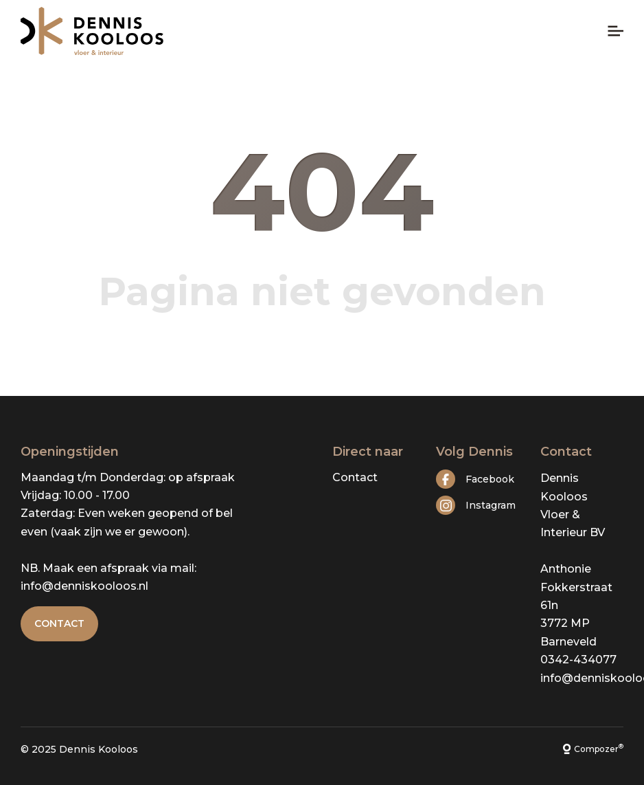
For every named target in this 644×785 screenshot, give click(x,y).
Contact (59, 623)
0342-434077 (578, 659)
